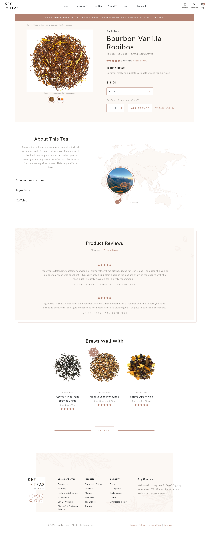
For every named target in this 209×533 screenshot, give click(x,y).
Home (29, 24)
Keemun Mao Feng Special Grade (67, 399)
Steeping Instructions (50, 180)
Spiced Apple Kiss (142, 397)
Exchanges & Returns (67, 492)
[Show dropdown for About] (116, 6)
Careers (113, 496)
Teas (36, 24)
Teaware (89, 505)
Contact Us (63, 483)
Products (89, 477)
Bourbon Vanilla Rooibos (61, 24)
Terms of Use (154, 524)
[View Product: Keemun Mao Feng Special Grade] (67, 366)
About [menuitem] (111, 6)
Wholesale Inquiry (118, 501)
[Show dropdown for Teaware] (87, 6)
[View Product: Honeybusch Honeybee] (104, 366)
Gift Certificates (65, 501)
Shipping (62, 487)
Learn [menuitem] (125, 6)
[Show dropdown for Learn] (130, 6)
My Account (63, 496)
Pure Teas (89, 496)
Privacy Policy (137, 524)
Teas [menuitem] (66, 6)
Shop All (104, 430)
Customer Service (67, 477)
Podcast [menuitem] (141, 6)
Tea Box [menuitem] (98, 6)
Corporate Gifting (93, 483)
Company (115, 477)
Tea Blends (90, 501)
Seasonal (44, 24)
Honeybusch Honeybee (104, 397)
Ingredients (50, 190)
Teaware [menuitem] (81, 6)
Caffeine (50, 200)
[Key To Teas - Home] (19, 6)
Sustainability (116, 492)
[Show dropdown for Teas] (70, 6)
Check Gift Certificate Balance (68, 507)
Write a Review (139, 60)
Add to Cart (140, 107)
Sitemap (168, 524)
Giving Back (115, 487)
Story (112, 483)
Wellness (89, 487)
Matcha (88, 492)
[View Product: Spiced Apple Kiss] (141, 366)
